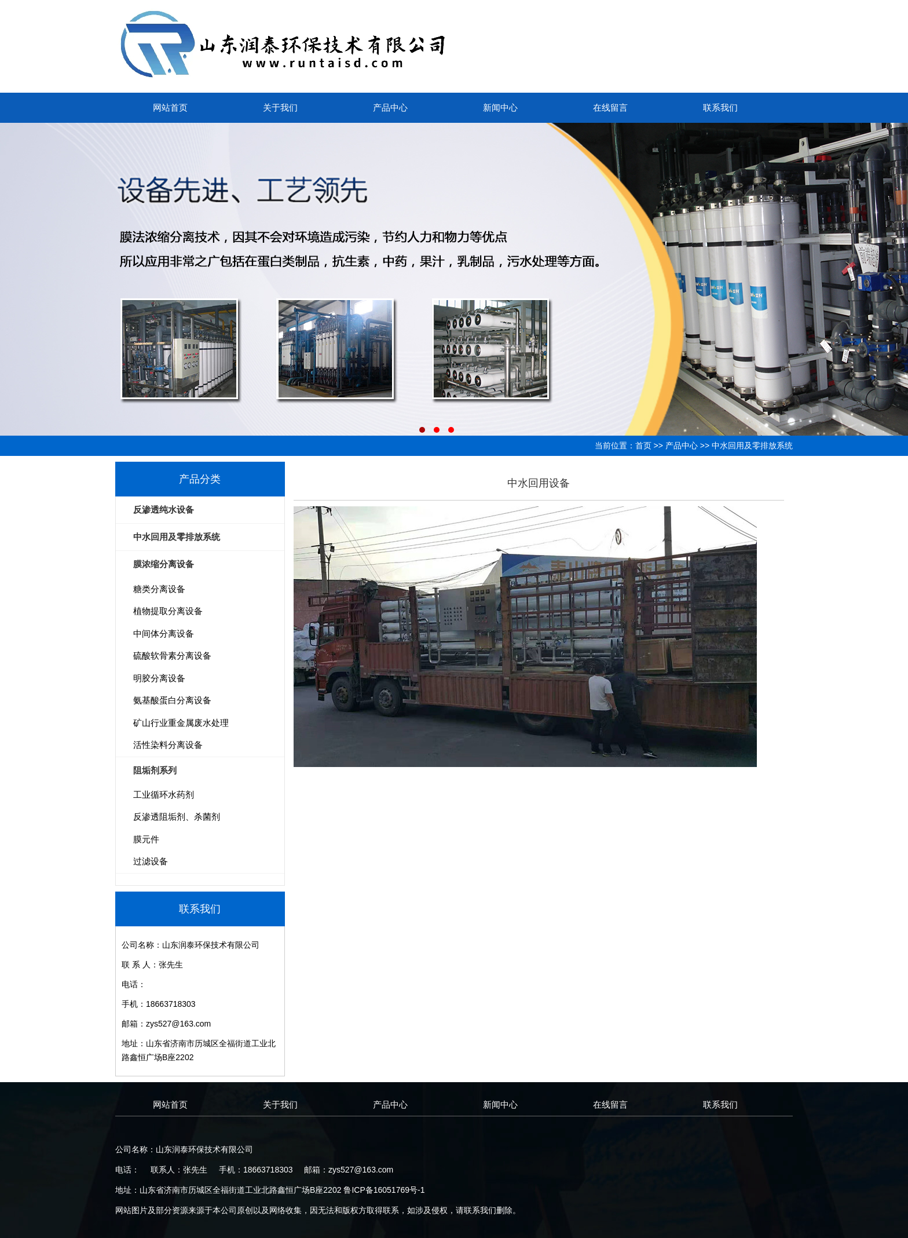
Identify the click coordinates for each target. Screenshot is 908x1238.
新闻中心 (500, 107)
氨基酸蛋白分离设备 (172, 700)
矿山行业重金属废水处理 (181, 723)
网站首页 (170, 107)
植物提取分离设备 (168, 611)
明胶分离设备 (159, 678)
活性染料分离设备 (168, 745)
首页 (643, 445)
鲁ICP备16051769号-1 (383, 1190)
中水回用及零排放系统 (752, 445)
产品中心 (390, 107)
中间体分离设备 (163, 633)
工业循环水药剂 (163, 794)
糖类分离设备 (159, 589)
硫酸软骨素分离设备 (172, 655)
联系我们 (720, 107)
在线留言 (610, 107)
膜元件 (146, 839)
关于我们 (280, 107)
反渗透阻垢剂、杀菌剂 (176, 816)
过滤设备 (150, 861)
